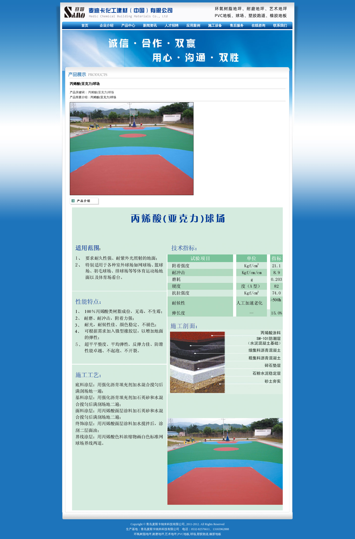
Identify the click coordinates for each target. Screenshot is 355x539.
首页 (84, 25)
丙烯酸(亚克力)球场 (101, 92)
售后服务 (237, 25)
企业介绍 (106, 25)
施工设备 (215, 25)
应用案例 (193, 25)
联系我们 (280, 25)
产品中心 (128, 25)
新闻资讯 (150, 25)
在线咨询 (258, 25)
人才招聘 (171, 25)
